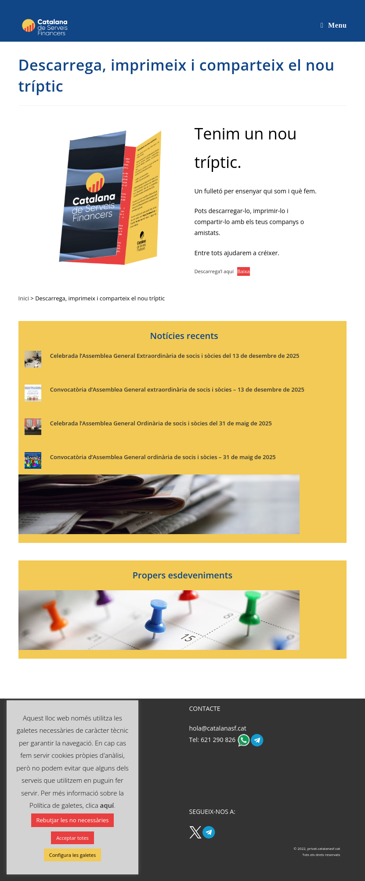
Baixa (243, 271)
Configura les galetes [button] (72, 855)
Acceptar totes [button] (72, 838)
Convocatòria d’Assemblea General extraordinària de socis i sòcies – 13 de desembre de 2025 (177, 389)
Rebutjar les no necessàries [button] (72, 820)
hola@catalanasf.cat (217, 728)
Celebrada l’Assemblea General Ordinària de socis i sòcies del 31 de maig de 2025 (161, 423)
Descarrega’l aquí (213, 271)
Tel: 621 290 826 (213, 739)
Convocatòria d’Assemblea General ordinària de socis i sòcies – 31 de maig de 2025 (163, 457)
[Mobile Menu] (334, 25)
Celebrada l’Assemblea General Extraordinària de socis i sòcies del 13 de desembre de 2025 (175, 356)
